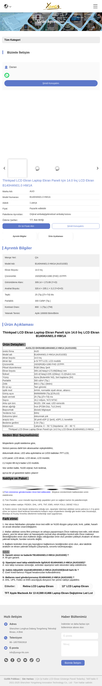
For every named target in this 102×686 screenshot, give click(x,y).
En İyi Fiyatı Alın (26, 226)
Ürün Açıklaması (56, 236)
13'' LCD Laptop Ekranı (75, 586)
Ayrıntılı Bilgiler (19, 236)
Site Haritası (28, 679)
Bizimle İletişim (73, 663)
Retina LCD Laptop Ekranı (38, 586)
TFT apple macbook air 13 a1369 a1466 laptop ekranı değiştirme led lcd (49, 593)
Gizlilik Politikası (12, 679)
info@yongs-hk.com (19, 652)
